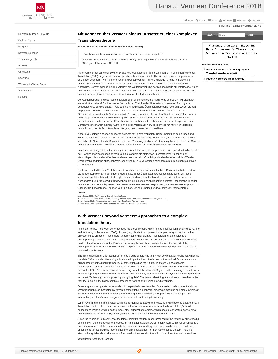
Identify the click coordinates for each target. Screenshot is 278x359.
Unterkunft (24, 71)
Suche (202, 21)
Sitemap (227, 21)
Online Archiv (236, 78)
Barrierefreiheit (226, 350)
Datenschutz (194, 350)
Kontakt (241, 21)
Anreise (22, 65)
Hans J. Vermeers (217, 78)
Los (250, 35)
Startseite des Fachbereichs (240, 26)
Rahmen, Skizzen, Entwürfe (33, 33)
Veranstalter (25, 90)
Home (191, 21)
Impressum (209, 350)
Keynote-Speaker (28, 52)
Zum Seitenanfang (247, 350)
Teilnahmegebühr (28, 59)
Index (215, 21)
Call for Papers (26, 40)
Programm (24, 46)
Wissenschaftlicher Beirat (32, 84)
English (256, 21)
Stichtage (23, 77)
